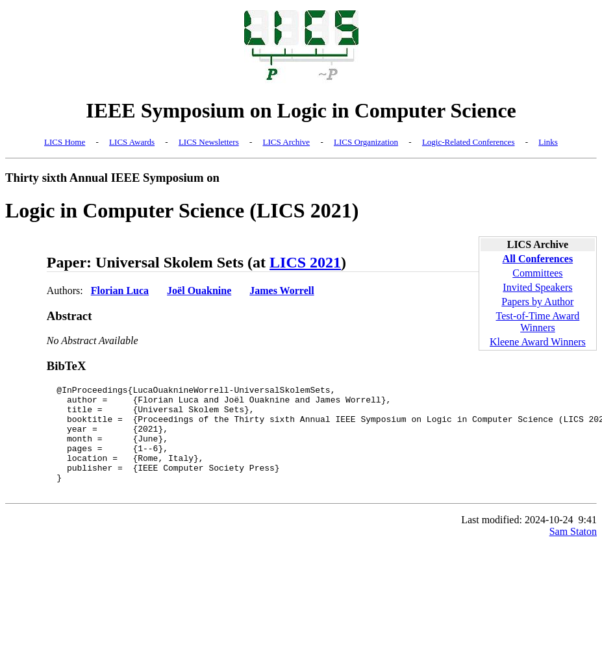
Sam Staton (573, 552)
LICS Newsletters (209, 142)
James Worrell (281, 290)
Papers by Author (537, 301)
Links (548, 142)
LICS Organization (366, 142)
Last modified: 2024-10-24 (517, 541)
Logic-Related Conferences (468, 142)
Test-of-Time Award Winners (538, 321)
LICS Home (64, 142)
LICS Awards (132, 142)
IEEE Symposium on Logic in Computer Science (301, 110)
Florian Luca (120, 290)
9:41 (588, 541)
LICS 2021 (305, 262)
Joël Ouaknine (199, 290)
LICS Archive (286, 142)
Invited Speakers (537, 287)
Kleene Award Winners (538, 341)
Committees (537, 273)
